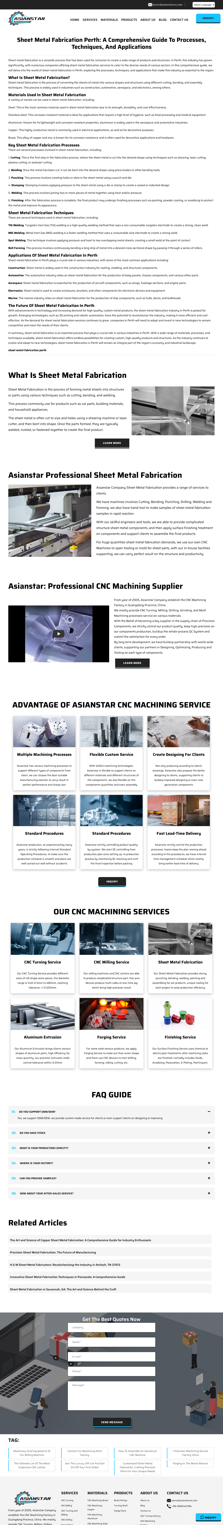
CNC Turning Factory (150, 1516)
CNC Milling (66, 1505)
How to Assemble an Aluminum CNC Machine (137, 1453)
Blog (142, 1505)
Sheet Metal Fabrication (180, 962)
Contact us (145, 1510)
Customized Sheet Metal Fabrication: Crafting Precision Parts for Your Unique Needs (137, 1467)
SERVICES (90, 19)
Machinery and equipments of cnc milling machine (31, 1453)
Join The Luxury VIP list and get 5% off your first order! (85, 1465)
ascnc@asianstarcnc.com (167, 5)
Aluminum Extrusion (42, 1037)
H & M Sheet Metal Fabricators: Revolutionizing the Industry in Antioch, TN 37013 (65, 1265)
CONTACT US (179, 19)
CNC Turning (67, 1500)
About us (144, 1500)
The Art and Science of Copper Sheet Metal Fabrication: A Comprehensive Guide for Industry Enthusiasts (80, 1240)
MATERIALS (109, 19)
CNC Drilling (66, 1519)
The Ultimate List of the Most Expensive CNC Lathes (32, 1465)
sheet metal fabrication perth (27, 350)
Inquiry (208, 1517)
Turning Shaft (121, 1505)
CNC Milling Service (111, 962)
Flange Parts (120, 1510)
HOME (74, 19)
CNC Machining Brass (98, 1500)
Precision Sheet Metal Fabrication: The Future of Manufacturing (53, 1252)
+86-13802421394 (182, 1506)
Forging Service (111, 1037)
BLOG (163, 19)
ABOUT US (147, 19)
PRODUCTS (129, 19)
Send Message (112, 1422)
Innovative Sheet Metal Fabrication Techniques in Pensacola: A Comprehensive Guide (67, 1277)
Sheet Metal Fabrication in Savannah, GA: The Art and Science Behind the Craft (63, 1289)
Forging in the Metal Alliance (190, 1463)
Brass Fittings (120, 1500)
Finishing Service (180, 1037)
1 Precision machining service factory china (190, 1453)
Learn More (112, 443)
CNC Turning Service (42, 962)
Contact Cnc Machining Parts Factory (85, 1453)
